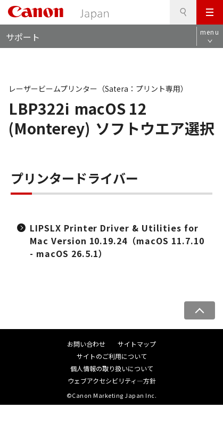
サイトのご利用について (112, 356)
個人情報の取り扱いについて (111, 368)
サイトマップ (137, 343)
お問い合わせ (86, 343)
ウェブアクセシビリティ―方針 (112, 380)
